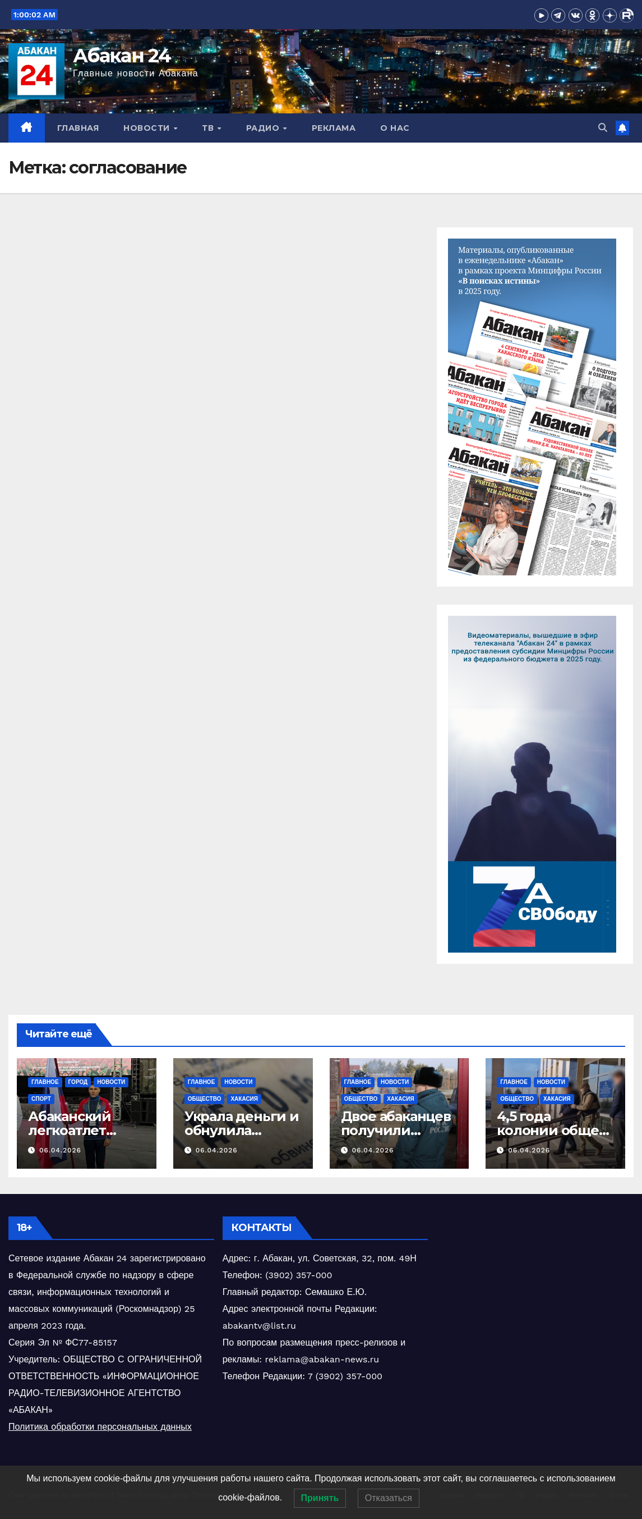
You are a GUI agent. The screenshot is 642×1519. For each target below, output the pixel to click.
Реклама (334, 128)
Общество (204, 1099)
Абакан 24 (122, 55)
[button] (602, 127)
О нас (395, 128)
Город (78, 1082)
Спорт (41, 1099)
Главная (78, 128)
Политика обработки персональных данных (100, 1426)
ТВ (209, 128)
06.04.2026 (60, 1150)
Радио (264, 128)
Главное (45, 1082)
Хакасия (244, 1099)
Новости (147, 128)
